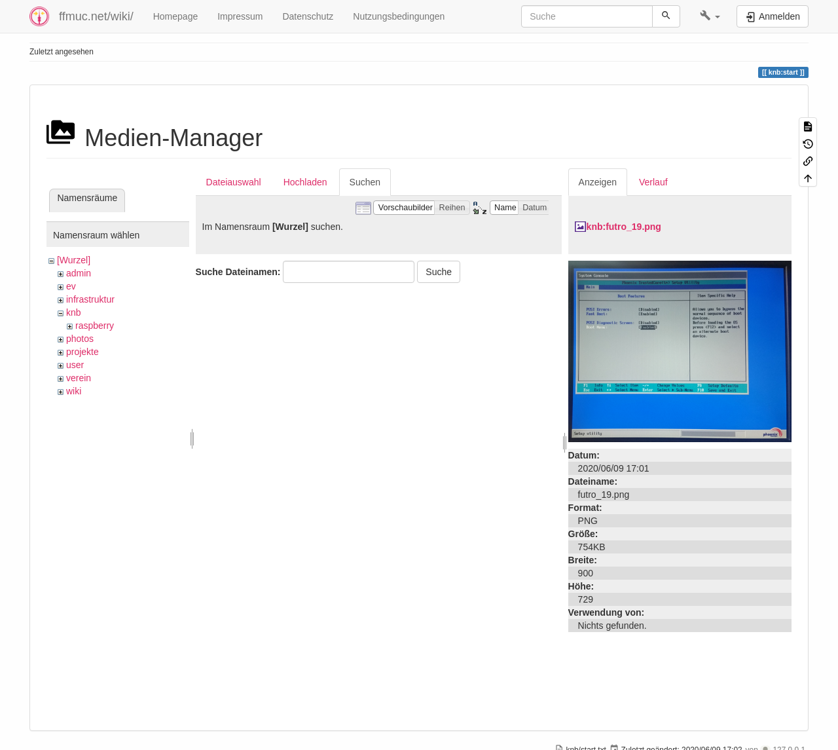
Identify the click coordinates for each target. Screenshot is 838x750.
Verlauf (653, 182)
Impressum (240, 16)
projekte (82, 352)
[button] (710, 16)
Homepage (175, 16)
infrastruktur (90, 299)
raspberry (94, 325)
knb (73, 312)
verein (78, 378)
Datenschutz (307, 16)
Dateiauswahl (233, 182)
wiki (73, 391)
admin (78, 273)
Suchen (365, 182)
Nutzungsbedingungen (399, 16)
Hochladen (305, 182)
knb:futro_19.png (624, 226)
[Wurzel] (73, 260)
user (75, 365)
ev (71, 286)
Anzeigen (598, 182)
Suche (439, 272)
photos (80, 338)
